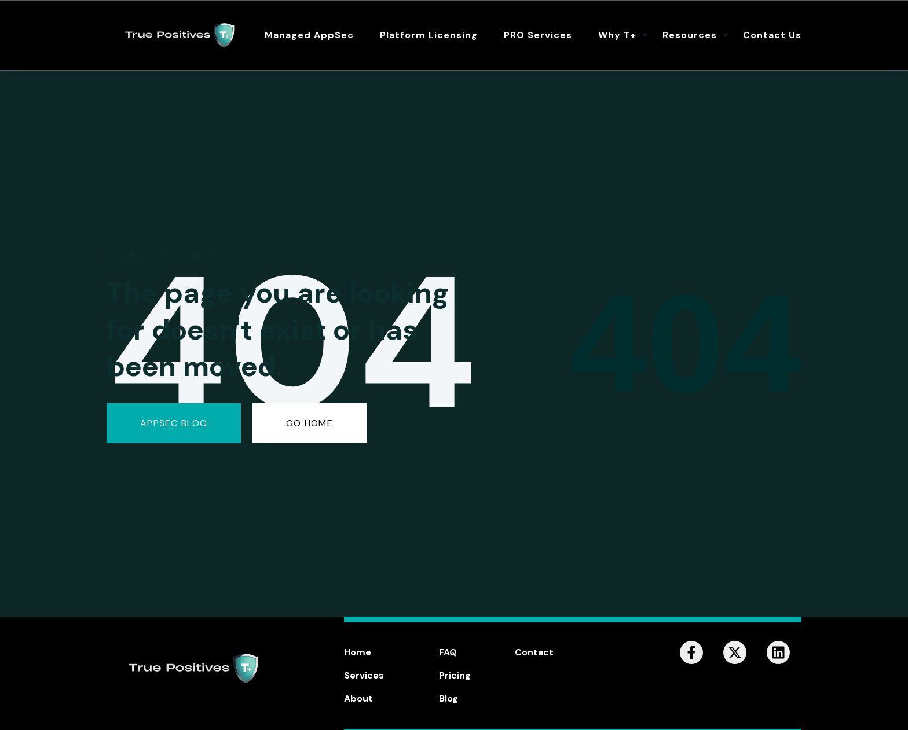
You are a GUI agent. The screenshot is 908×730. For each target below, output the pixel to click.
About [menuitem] (358, 698)
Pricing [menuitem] (455, 675)
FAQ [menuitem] (448, 652)
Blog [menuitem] (448, 698)
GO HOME (309, 423)
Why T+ (617, 35)
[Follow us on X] (734, 652)
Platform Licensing (429, 35)
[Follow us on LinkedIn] (778, 652)
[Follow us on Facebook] (691, 652)
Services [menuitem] (364, 675)
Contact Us (772, 35)
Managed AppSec (309, 35)
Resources (689, 35)
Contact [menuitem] (534, 652)
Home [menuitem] (357, 652)
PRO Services (538, 35)
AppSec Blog (173, 423)
